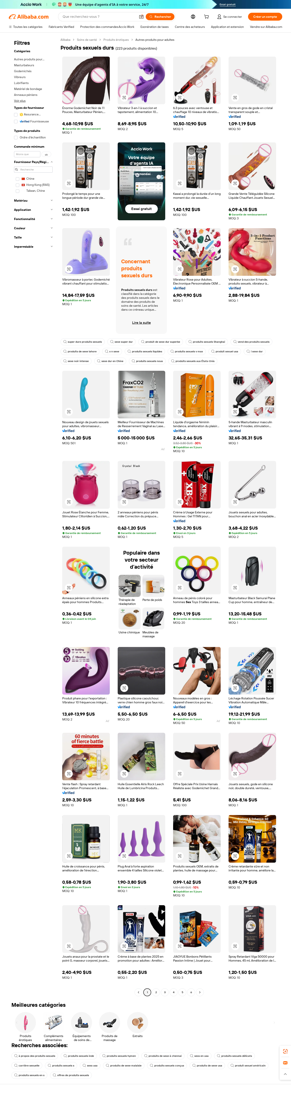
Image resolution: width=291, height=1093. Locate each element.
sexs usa (90, 1065)
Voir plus (20, 100)
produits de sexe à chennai (163, 1056)
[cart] (207, 17)
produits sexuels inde (79, 1056)
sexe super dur (121, 342)
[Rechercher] (160, 16)
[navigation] (33, 516)
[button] (141, 16)
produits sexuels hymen (119, 1056)
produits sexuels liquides (145, 351)
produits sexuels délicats (234, 1056)
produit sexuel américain (248, 1065)
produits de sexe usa (207, 1065)
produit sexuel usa (224, 351)
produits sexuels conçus (167, 1065)
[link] (285, 1051)
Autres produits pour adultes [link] (154, 39)
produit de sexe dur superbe (160, 342)
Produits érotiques (116, 39)
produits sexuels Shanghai (206, 342)
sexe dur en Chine (110, 361)
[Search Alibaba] (99, 16)
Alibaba (65, 39)
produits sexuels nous (147, 361)
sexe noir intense (76, 361)
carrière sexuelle (26, 1065)
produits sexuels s (61, 1065)
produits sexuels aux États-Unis (193, 361)
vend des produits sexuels (251, 342)
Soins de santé (87, 39)
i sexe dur (255, 351)
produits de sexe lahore (80, 351)
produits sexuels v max (186, 351)
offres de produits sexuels (71, 1075)
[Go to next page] (200, 992)
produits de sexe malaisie (124, 1065)
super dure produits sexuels (82, 342)
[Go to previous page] (138, 992)
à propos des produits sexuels (34, 1056)
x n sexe (112, 351)
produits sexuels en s (29, 1075)
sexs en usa (199, 1056)
